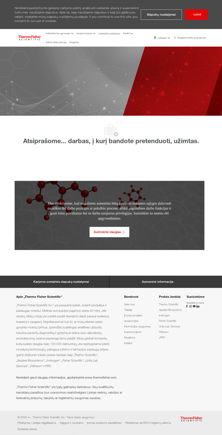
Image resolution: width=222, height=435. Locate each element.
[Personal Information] (157, 282)
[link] (129, 304)
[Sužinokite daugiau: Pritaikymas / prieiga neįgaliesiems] (109, 232)
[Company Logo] (29, 38)
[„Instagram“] (191, 306)
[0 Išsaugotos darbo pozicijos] (190, 38)
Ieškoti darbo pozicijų (56, 42)
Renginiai (74, 42)
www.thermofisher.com (100, 377)
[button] (161, 37)
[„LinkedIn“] (197, 306)
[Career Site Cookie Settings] (61, 282)
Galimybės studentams (109, 33)
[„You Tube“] (194, 306)
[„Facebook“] (187, 306)
